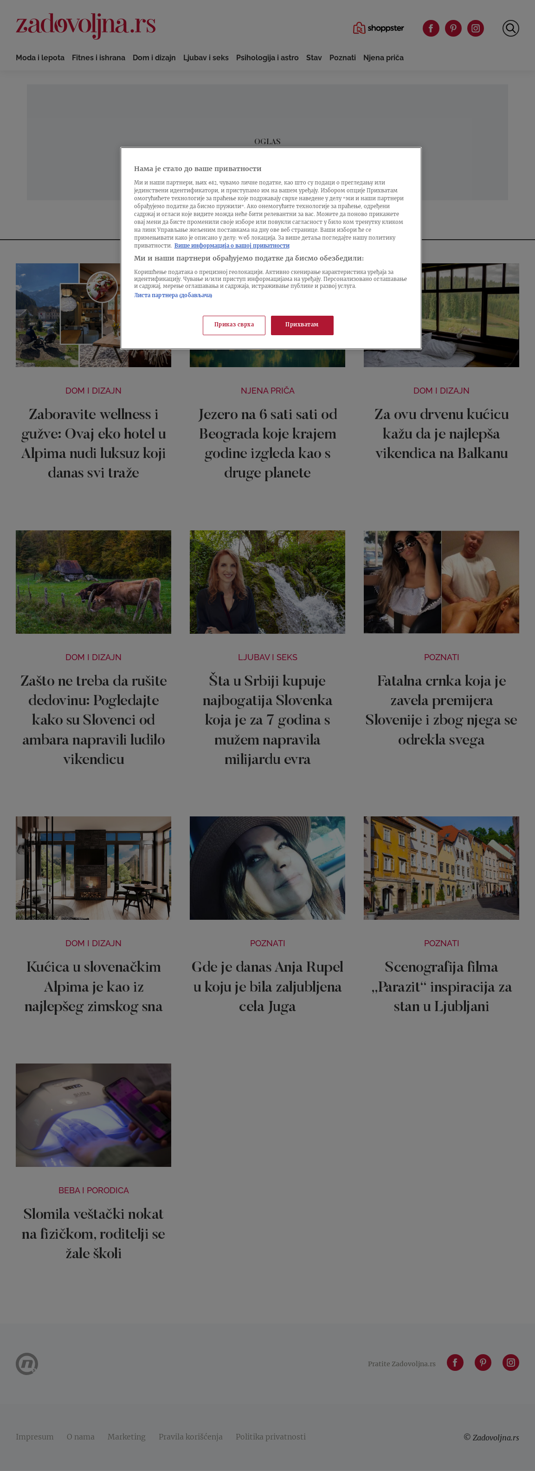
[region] (271, 248)
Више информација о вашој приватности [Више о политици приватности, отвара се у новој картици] (232, 246)
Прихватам (302, 325)
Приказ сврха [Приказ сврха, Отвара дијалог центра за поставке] (234, 325)
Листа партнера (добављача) (173, 296)
